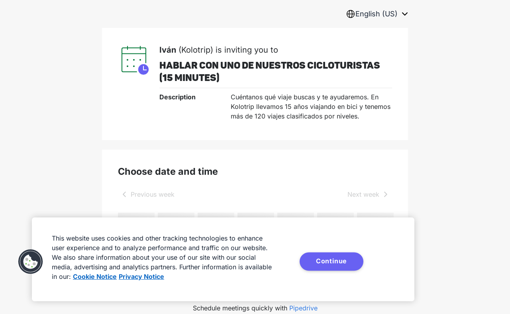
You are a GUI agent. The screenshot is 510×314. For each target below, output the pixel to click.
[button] (30, 262)
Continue (331, 261)
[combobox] (377, 14)
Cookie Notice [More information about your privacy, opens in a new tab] (95, 276)
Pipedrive (303, 308)
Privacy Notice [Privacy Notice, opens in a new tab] (141, 276)
